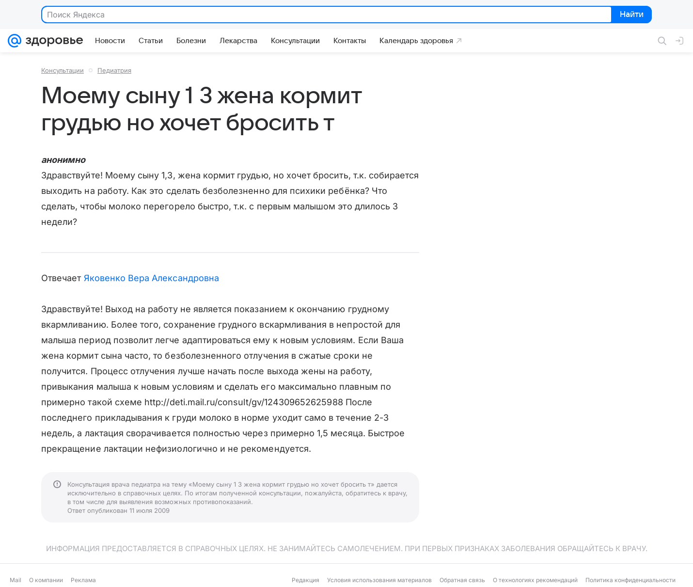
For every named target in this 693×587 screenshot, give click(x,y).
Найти (631, 15)
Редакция (305, 580)
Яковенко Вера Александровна (151, 278)
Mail (15, 580)
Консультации (62, 70)
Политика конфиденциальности (630, 580)
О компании (46, 580)
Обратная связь (462, 580)
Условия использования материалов (379, 580)
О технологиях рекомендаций (535, 580)
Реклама (83, 580)
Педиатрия (114, 70)
